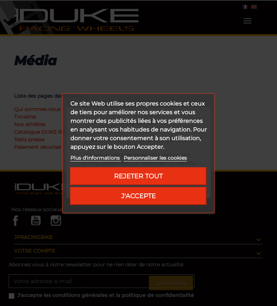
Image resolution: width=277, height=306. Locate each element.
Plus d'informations (95, 158)
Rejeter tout (138, 176)
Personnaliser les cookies (155, 158)
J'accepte (138, 196)
